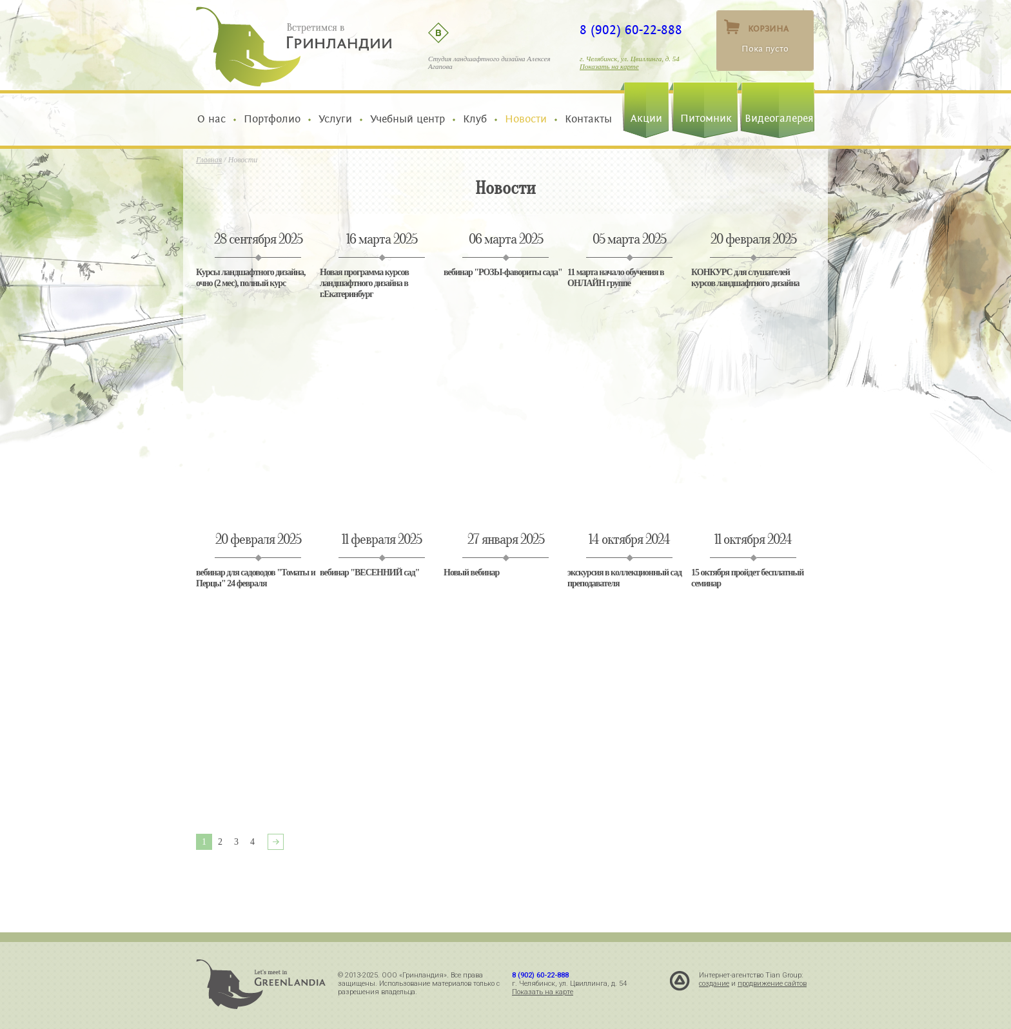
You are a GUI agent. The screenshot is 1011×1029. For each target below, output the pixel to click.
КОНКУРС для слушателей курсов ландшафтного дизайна (745, 277)
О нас (214, 119)
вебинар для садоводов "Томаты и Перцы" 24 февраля (255, 578)
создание (714, 983)
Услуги (335, 119)
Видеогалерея (779, 118)
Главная (209, 159)
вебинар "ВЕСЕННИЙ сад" (369, 572)
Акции (646, 118)
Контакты (585, 119)
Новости (525, 119)
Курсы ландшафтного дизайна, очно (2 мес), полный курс (251, 277)
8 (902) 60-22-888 (631, 30)
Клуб (474, 119)
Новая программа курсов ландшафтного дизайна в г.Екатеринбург (364, 283)
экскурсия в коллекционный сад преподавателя (624, 578)
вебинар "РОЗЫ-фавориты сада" (503, 272)
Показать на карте (609, 66)
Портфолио (272, 119)
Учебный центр (407, 119)
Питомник (706, 118)
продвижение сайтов (772, 983)
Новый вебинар (471, 572)
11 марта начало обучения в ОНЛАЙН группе (615, 277)
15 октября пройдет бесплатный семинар (747, 578)
